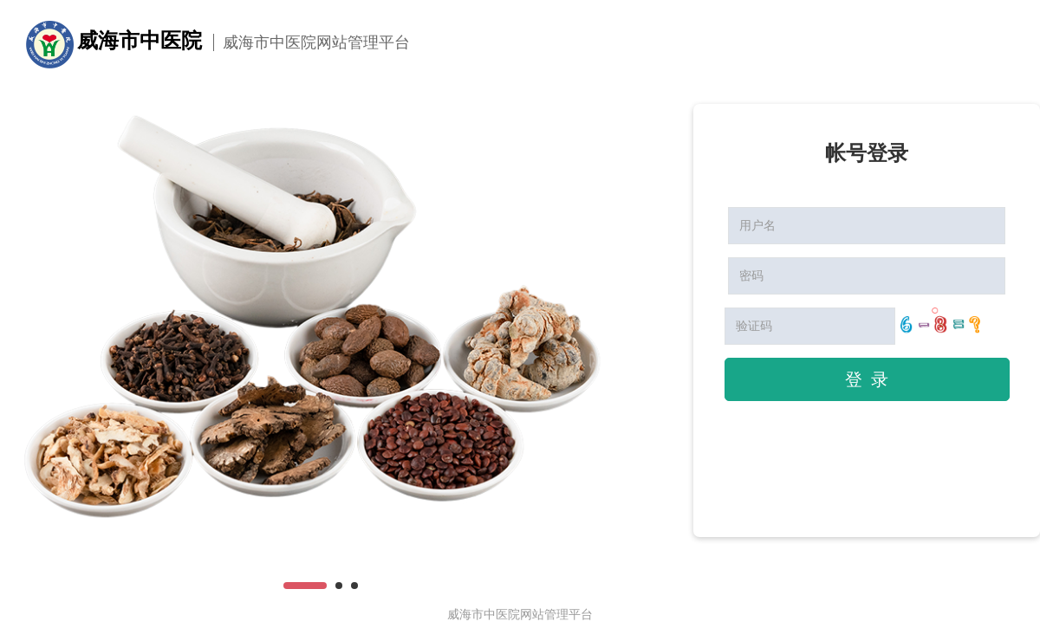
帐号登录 (866, 153)
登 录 (866, 379)
